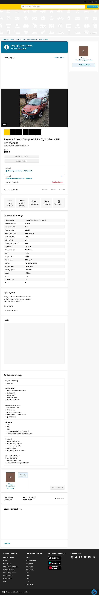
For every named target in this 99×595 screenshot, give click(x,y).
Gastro (28, 575)
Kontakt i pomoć (8, 557)
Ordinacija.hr (30, 584)
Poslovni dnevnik (31, 560)
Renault (41, 39)
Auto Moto (11, 39)
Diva (27, 581)
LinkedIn (89, 557)
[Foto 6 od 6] (38, 132)
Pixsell (28, 578)
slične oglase (21, 49)
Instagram (80, 557)
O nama (5, 560)
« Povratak (7, 543)
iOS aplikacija (54, 558)
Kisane (10, 484)
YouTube (85, 557)
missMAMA (29, 566)
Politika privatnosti (8, 569)
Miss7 (27, 572)
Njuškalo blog (94, 557)
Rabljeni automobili (32, 39)
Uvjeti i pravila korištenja (10, 566)
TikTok (76, 557)
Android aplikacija (54, 563)
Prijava (85, 2)
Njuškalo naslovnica (10, 6)
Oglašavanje (7, 563)
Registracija (93, 2)
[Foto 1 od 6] (7, 132)
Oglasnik (4, 39)
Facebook (72, 557)
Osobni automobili (20, 39)
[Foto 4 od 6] (26, 132)
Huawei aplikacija (54, 568)
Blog (4, 581)
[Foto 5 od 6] (32, 132)
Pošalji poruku (21, 161)
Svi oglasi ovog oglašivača (10, 487)
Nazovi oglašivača (21, 156)
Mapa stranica (7, 578)
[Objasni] (10, 168)
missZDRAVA (30, 569)
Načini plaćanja (8, 575)
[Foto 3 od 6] (19, 132)
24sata (28, 557)
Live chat (94, 592)
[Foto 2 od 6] (13, 132)
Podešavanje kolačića (9, 572)
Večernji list (29, 563)
